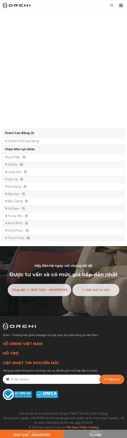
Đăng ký (95, 434)
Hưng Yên (13, 216)
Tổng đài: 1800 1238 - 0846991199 (39, 291)
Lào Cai (11, 179)
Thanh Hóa (14, 238)
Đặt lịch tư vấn (96, 291)
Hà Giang (13, 186)
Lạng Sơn (13, 172)
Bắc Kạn (12, 194)
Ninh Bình (14, 223)
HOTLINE (32, 434)
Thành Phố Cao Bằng (22, 141)
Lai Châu (12, 157)
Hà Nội (11, 164)
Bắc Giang (14, 201)
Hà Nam (12, 208)
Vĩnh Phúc (14, 230)
